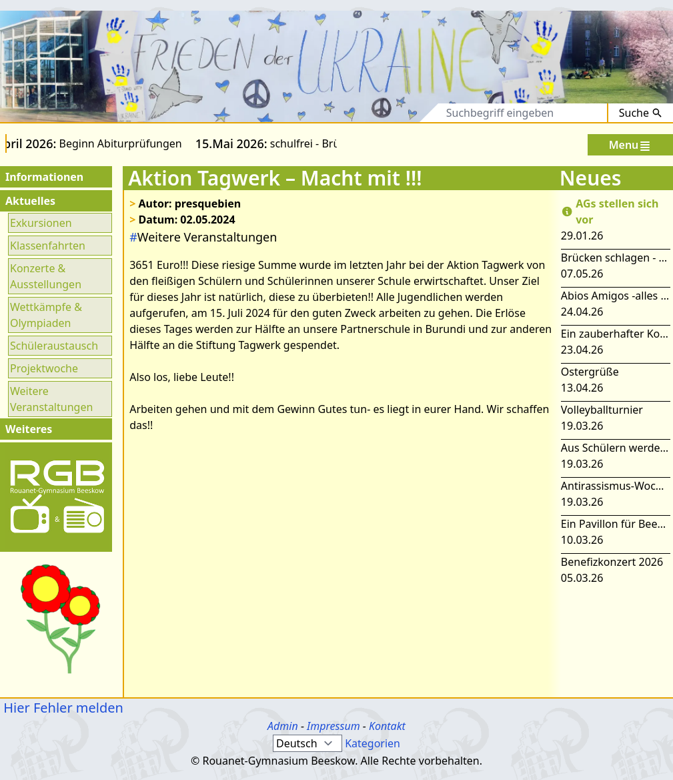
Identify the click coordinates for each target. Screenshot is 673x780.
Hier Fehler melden (61, 708)
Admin (282, 726)
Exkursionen (41, 223)
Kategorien (372, 743)
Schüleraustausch (54, 345)
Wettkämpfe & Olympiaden (46, 315)
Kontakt (387, 726)
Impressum (333, 726)
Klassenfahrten (47, 245)
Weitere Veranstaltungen (51, 399)
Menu (630, 145)
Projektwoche (44, 368)
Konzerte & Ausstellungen (45, 276)
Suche (640, 112)
